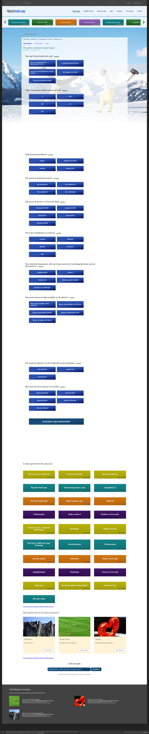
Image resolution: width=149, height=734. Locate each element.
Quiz (111, 11)
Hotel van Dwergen (70, 400)
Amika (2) (110, 501)
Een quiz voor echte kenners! (68, 643)
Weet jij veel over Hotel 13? (18, 22)
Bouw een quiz (101, 11)
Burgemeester (70, 168)
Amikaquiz (39, 585)
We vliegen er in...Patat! (70, 72)
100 (42, 111)
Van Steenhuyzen (70, 184)
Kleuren (70, 272)
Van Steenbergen (42, 184)
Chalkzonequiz (110, 544)
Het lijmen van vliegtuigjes (42, 287)
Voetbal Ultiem (65, 639)
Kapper (42, 161)
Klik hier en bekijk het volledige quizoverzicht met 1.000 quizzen (74, 674)
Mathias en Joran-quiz (110, 514)
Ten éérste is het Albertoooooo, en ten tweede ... (42, 72)
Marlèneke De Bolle (42, 208)
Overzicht (51, 601)
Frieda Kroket (70, 215)
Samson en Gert (110, 585)
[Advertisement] (60, 135)
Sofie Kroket (42, 215)
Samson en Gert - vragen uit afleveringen (39, 529)
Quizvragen (76, 11)
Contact (139, 11)
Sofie (42, 254)
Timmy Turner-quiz (110, 559)
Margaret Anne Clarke (38, 713)
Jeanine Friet (70, 369)
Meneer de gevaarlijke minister (42, 312)
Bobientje (70, 239)
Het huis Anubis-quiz (39, 501)
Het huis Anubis (39, 559)
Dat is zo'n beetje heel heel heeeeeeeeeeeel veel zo (39, 63)
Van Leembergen (70, 192)
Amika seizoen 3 (74, 514)
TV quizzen (129, 11)
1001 (70, 96)
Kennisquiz (28, 639)
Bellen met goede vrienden (70, 280)
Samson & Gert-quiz (110, 572)
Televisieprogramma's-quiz (113, 22)
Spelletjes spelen (42, 272)
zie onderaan (144, 732)
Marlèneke (70, 246)
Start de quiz (50, 477)
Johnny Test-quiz (110, 529)
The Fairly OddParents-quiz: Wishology (39, 544)
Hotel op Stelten (42, 400)
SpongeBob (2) (136, 22)
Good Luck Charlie (42, 22)
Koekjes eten (42, 280)
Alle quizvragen (39, 599)
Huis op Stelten (70, 393)
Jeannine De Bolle (70, 208)
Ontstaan (120, 11)
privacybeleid (41, 732)
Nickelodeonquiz (74, 544)
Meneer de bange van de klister (42, 320)
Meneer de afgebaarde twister (70, 312)
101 (42, 104)
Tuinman (42, 168)
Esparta (100, 699)
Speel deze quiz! (25, 24)
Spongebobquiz (39, 572)
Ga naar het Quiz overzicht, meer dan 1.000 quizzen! (38, 606)
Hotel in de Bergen (42, 393)
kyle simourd (36, 699)
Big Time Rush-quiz (89, 22)
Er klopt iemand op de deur (70, 63)
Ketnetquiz (74, 529)
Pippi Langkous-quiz (74, 501)
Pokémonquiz (39, 514)
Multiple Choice (89, 11)
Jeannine (42, 239)
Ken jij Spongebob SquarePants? (74, 585)
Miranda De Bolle (42, 223)
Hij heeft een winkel (70, 161)
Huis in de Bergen (42, 408)
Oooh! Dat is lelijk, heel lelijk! (42, 80)
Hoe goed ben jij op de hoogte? (104, 643)
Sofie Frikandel (42, 369)
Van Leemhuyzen (42, 192)
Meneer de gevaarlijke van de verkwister (40, 304)
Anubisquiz (74, 572)
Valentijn (98, 639)
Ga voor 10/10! (28, 643)
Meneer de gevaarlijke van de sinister (70, 304)
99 (70, 104)
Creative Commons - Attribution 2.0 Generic (44, 700)
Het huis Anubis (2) (66, 22)
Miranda (42, 246)
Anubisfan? (74, 559)
